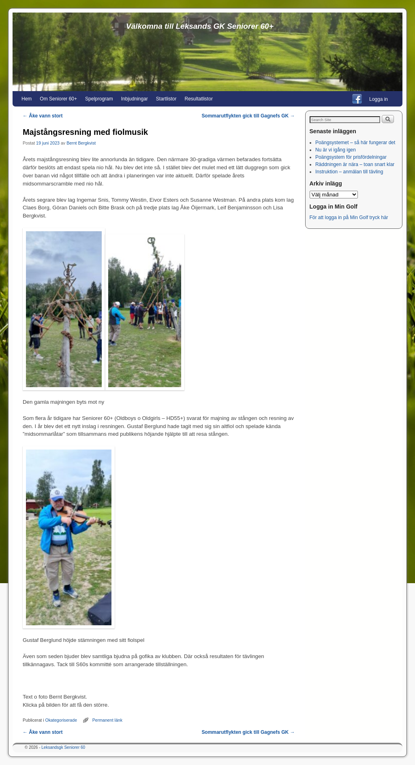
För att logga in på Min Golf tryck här (349, 217)
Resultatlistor (199, 99)
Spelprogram (99, 99)
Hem (26, 99)
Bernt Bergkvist (81, 143)
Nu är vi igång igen (335, 150)
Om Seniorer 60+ (58, 99)
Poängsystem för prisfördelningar (351, 157)
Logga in (378, 99)
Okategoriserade (61, 720)
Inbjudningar (134, 99)
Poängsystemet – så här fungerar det (355, 142)
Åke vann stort (42, 116)
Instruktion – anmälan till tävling (349, 172)
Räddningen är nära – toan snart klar (354, 164)
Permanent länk (107, 720)
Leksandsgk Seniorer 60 (63, 747)
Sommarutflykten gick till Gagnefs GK (248, 116)
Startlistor (166, 99)
